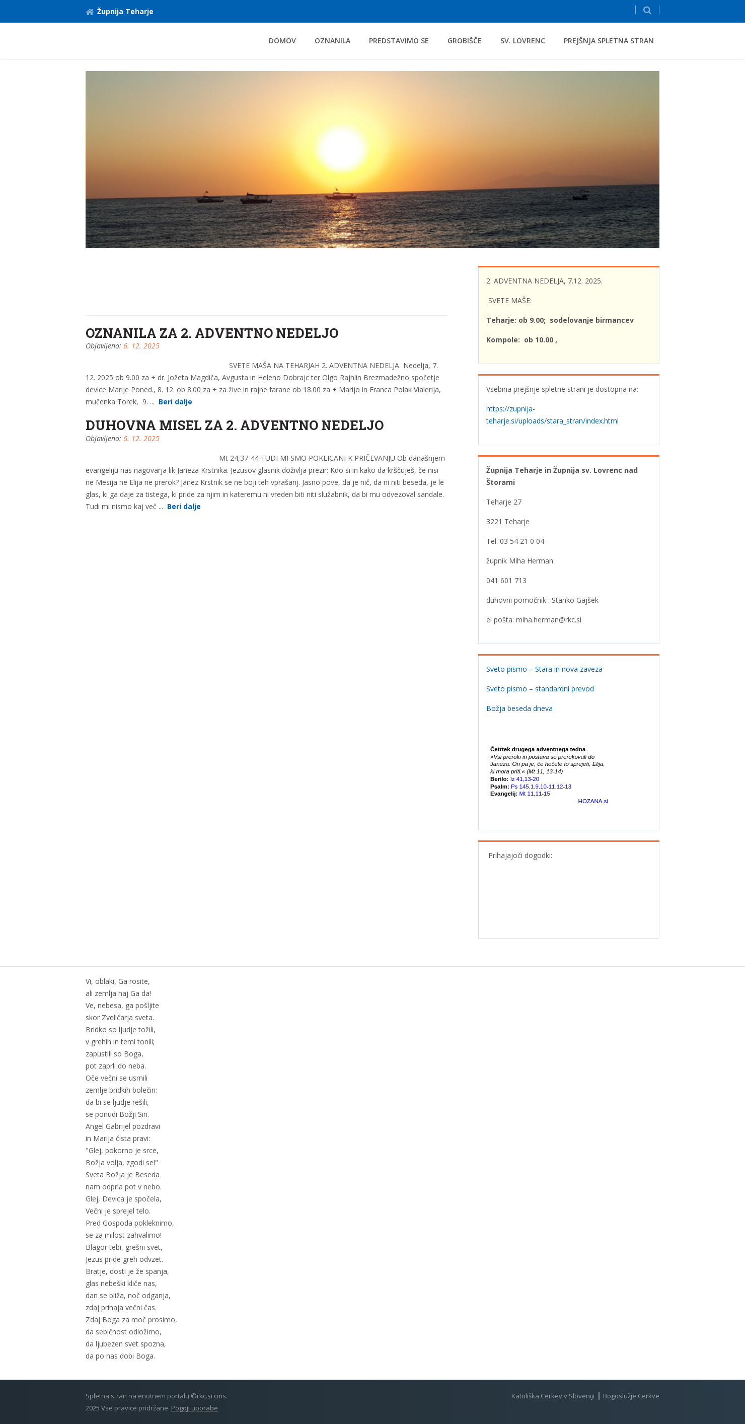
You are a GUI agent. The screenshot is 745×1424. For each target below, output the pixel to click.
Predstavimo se (399, 40)
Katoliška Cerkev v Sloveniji (552, 1396)
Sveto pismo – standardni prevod (540, 688)
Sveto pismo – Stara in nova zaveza (544, 669)
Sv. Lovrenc (522, 40)
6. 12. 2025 (141, 345)
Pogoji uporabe (194, 1407)
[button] (647, 10)
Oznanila (332, 40)
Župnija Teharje (120, 11)
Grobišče (465, 40)
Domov (282, 40)
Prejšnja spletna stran (609, 40)
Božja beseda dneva (519, 708)
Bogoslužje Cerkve (631, 1396)
